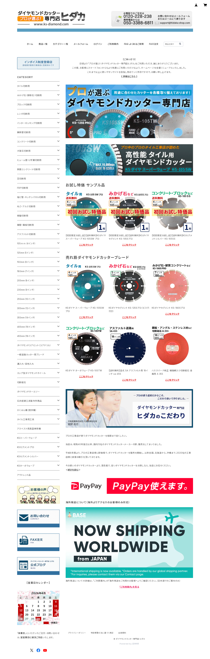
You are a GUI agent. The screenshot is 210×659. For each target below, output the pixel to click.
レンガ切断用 (23, 113)
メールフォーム (81, 44)
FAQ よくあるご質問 (134, 44)
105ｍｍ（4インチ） (26, 243)
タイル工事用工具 (25, 419)
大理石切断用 (24, 151)
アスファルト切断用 (26, 234)
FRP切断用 (22, 188)
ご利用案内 (113, 44)
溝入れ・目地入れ (25, 364)
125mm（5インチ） (25, 252)
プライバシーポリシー (77, 633)
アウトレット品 (24, 475)
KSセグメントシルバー (28, 456)
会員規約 (122, 633)
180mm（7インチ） (25, 271)
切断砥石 (21, 382)
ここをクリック (86, 245)
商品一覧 (43, 44)
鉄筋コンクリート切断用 (28, 169)
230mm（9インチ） (26, 289)
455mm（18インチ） (26, 336)
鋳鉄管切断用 (24, 132)
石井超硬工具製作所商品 (29, 401)
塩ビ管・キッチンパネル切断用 (31, 197)
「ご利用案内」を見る (129, 587)
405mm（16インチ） (26, 326)
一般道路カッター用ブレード (30, 354)
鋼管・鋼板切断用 (25, 225)
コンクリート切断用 (26, 141)
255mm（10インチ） (26, 299)
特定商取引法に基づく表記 (102, 633)
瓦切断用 (21, 178)
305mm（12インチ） (26, 308)
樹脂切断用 (22, 215)
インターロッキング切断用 (29, 123)
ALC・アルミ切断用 (26, 206)
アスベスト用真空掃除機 (29, 428)
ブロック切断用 (24, 104)
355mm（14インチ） (26, 317)
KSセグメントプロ (25, 447)
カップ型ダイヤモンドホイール (31, 373)
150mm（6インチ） (25, 262)
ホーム (30, 44)
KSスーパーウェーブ (27, 438)
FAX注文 (153, 44)
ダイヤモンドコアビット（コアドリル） (34, 345)
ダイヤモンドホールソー (28, 391)
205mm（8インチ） (26, 280)
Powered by (129, 644)
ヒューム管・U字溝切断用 (29, 160)
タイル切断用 (23, 86)
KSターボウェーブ (25, 465)
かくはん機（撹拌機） (27, 410)
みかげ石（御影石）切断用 (29, 95)
